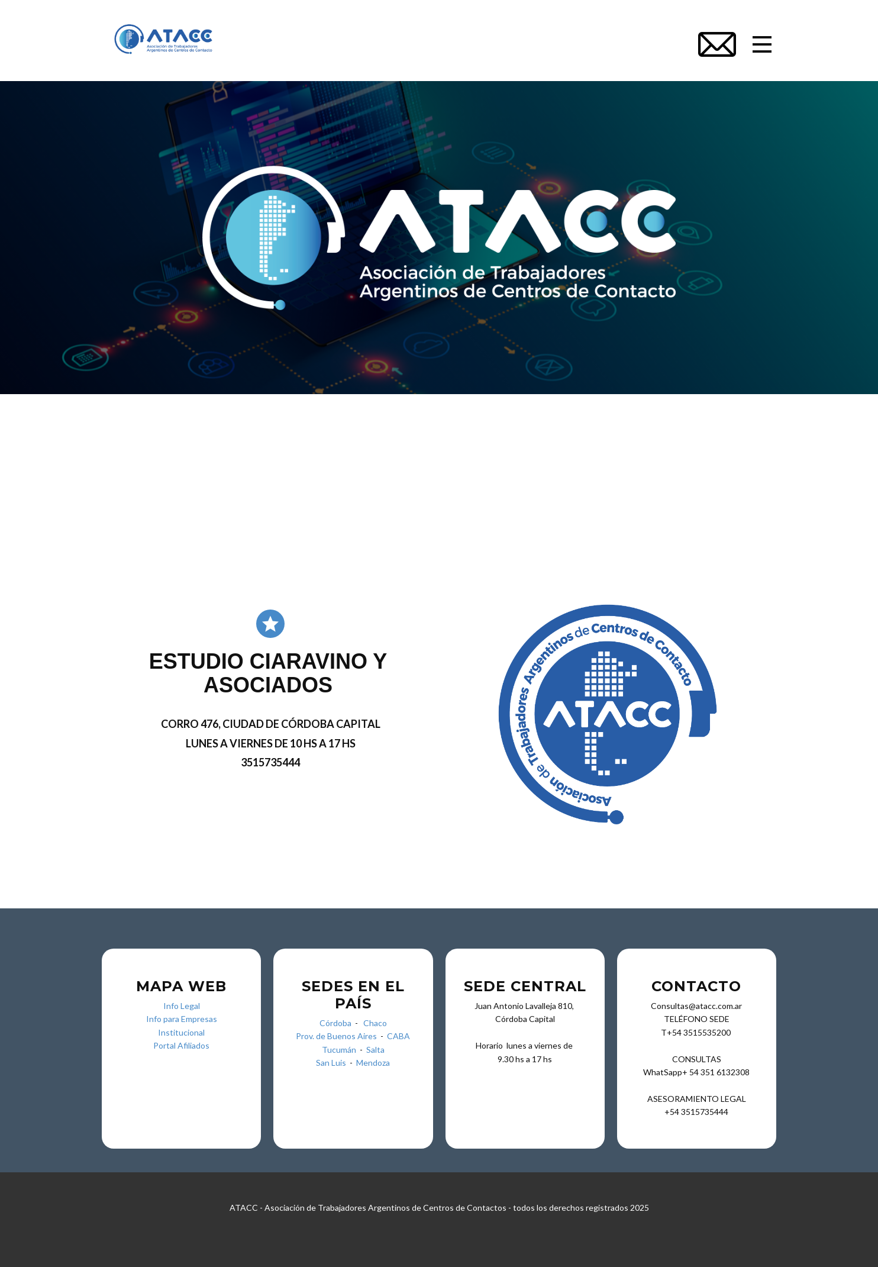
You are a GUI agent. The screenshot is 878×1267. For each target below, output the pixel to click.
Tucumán (341, 1049)
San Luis (331, 1063)
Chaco (375, 1023)
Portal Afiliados (181, 1045)
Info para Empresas (181, 1019)
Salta (375, 1049)
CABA (398, 1036)
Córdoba (335, 1023)
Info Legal (181, 1006)
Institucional (181, 1032)
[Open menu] (762, 44)
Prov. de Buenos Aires (336, 1036)
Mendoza (373, 1063)
